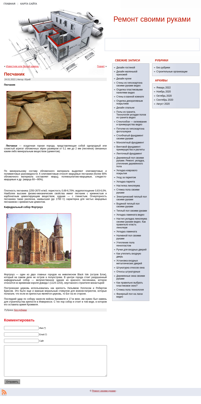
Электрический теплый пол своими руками (131, 198)
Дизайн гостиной (125, 67)
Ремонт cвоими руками (152, 19)
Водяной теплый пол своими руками (127, 205)
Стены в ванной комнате (130, 96)
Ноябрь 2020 (163, 91)
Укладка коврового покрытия (126, 172)
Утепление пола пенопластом (125, 244)
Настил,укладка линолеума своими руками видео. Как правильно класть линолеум (131, 223)
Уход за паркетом (126, 177)
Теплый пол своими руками (131, 210)
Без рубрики (20, 310)
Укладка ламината (126, 231)
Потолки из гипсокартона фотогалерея (130, 130)
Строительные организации (171, 71)
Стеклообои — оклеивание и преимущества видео (131, 123)
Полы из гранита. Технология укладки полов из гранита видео (131, 114)
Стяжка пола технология (130, 289)
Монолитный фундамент (130, 142)
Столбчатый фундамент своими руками (129, 137)
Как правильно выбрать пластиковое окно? (129, 284)
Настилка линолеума (128, 185)
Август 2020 (163, 103)
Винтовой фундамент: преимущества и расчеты (130, 148)
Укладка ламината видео (130, 214)
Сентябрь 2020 (164, 99)
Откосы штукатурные (128, 271)
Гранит (101, 66)
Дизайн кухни (123, 78)
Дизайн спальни (125, 107)
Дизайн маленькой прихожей (126, 73)
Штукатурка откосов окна (130, 267)
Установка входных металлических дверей (129, 262)
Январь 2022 (163, 87)
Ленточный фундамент (129, 153)
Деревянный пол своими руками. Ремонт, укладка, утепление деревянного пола (130, 162)
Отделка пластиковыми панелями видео (129, 91)
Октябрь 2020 (164, 95)
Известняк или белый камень (22, 66)
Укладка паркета (125, 181)
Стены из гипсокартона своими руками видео (129, 84)
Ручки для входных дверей (131, 249)
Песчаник (14, 74)
